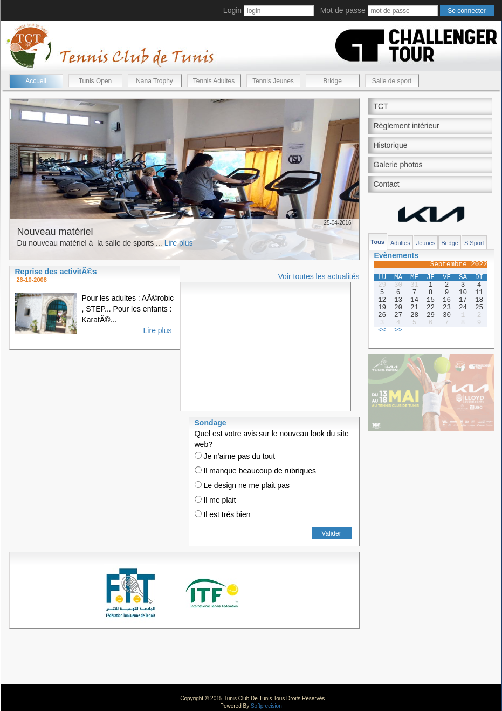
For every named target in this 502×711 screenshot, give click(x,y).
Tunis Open (95, 81)
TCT (381, 106)
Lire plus (178, 243)
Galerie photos (398, 164)
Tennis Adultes (214, 81)
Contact (387, 184)
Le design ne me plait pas (242, 485)
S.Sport (474, 243)
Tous (377, 242)
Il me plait (215, 500)
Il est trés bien (223, 514)
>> (398, 330)
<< (382, 330)
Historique (391, 145)
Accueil (35, 81)
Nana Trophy (154, 81)
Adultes (400, 243)
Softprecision (266, 706)
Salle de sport (391, 81)
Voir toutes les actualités (319, 276)
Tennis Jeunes (273, 81)
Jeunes (425, 243)
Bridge (332, 81)
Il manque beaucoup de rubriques (255, 470)
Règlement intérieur (406, 125)
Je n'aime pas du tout (235, 456)
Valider (331, 533)
